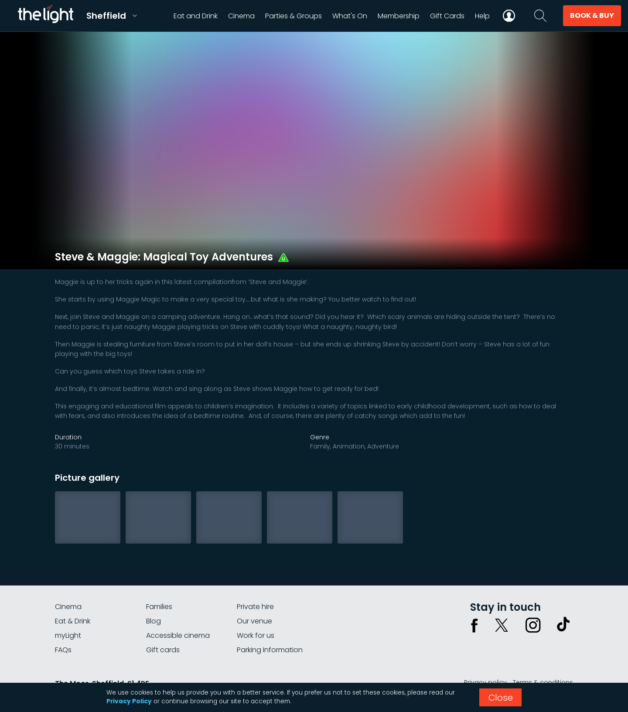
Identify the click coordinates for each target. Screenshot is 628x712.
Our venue (254, 621)
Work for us (255, 635)
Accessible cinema (178, 635)
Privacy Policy (129, 701)
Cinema (68, 607)
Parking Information (270, 650)
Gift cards (163, 650)
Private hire (255, 607)
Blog (153, 621)
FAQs (63, 650)
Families (159, 607)
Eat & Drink (72, 621)
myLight (68, 635)
